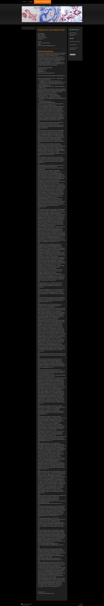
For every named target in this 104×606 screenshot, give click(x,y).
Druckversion (24, 604)
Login (81, 604)
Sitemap (30, 604)
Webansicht (80, 605)
